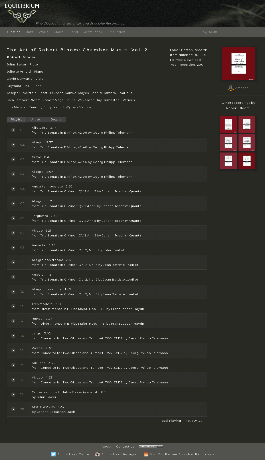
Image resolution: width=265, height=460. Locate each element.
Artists (36, 119)
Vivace (13, 233)
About (107, 446)
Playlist (16, 119)
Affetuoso (13, 130)
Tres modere (13, 306)
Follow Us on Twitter (71, 454)
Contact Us (125, 446)
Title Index (116, 32)
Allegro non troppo (13, 262)
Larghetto (13, 218)
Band (73, 32)
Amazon (238, 88)
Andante (13, 248)
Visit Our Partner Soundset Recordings (179, 454)
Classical (14, 32)
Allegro (13, 145)
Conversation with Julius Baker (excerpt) (13, 395)
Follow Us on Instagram (117, 454)
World (44, 32)
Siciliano (13, 365)
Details (56, 119)
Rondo (13, 321)
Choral (59, 32)
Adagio (13, 277)
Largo (13, 336)
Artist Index (93, 32)
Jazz (30, 32)
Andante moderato (13, 189)
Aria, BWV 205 (13, 409)
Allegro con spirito (13, 292)
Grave (13, 159)
